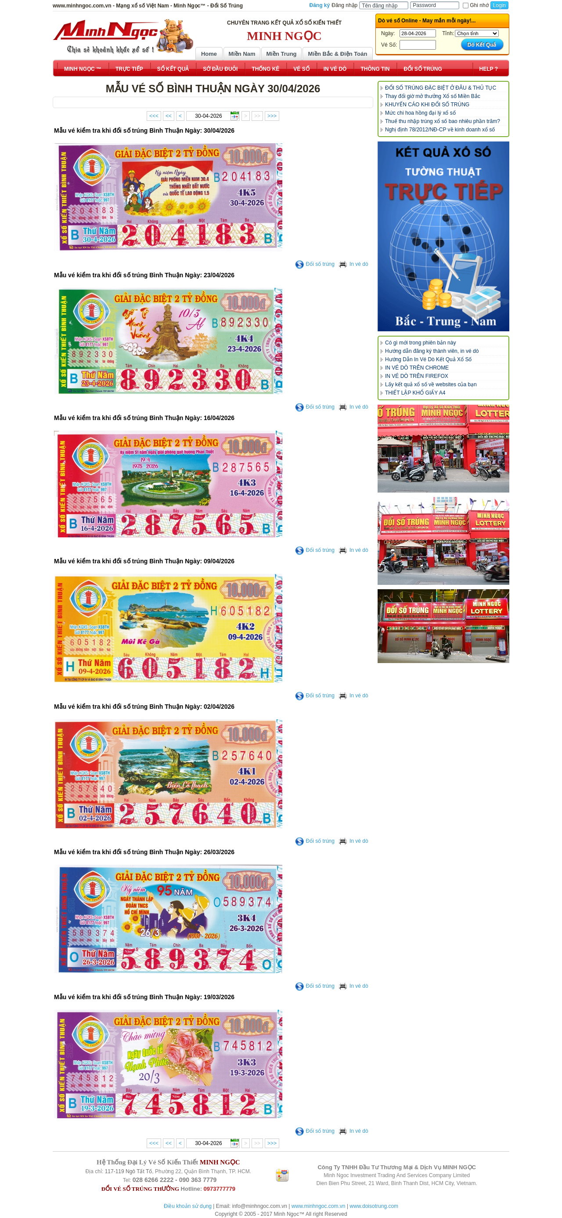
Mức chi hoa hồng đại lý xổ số (420, 113)
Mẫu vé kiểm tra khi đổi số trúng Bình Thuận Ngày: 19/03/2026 (144, 996)
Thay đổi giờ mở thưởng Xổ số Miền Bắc (432, 96)
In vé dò (353, 264)
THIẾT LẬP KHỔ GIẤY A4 (415, 393)
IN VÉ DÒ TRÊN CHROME (417, 368)
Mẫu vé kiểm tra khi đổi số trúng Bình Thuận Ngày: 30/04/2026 (144, 130)
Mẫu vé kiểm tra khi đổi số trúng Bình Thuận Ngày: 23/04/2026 (144, 275)
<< (169, 116)
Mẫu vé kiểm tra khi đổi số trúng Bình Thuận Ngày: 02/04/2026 (144, 706)
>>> (272, 116)
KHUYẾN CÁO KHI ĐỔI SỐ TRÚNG (427, 105)
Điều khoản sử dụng (188, 1206)
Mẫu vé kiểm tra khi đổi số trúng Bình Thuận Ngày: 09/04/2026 (144, 561)
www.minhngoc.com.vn (319, 1206)
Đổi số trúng (315, 264)
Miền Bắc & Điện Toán (337, 54)
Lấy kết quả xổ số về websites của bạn (431, 384)
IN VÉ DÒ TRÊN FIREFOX (416, 376)
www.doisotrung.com (373, 1206)
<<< (154, 116)
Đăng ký (320, 5)
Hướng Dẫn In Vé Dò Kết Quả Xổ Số (428, 359)
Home (209, 54)
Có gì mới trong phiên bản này (420, 343)
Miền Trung (281, 54)
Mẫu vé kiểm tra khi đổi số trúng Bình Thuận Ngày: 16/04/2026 (144, 417)
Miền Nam (241, 54)
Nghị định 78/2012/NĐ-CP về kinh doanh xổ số (440, 130)
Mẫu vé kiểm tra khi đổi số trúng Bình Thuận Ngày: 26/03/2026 (144, 852)
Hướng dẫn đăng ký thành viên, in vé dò (432, 351)
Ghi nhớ (475, 5)
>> (257, 116)
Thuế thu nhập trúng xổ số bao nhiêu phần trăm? (442, 121)
